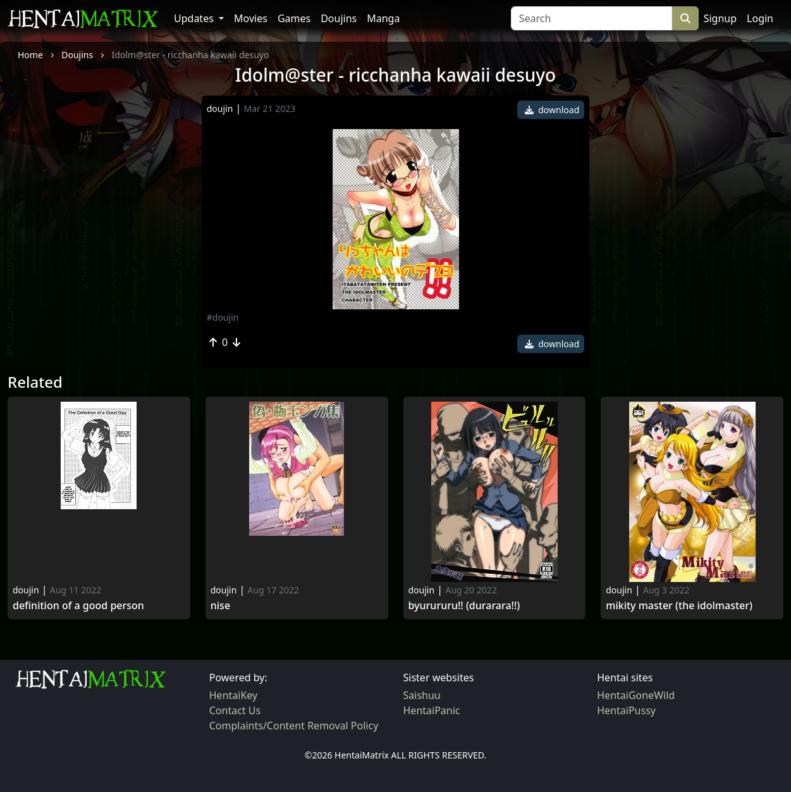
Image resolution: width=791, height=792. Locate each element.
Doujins (339, 18)
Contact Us (235, 710)
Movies (250, 18)
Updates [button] (195, 18)
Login (760, 18)
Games (294, 18)
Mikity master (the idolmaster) (679, 606)
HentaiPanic (431, 710)
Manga (383, 18)
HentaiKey (233, 695)
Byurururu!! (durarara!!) (464, 606)
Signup (720, 18)
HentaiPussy (626, 710)
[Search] (591, 18)
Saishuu (422, 695)
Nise (220, 606)
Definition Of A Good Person (78, 606)
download (552, 110)
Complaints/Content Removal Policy (294, 726)
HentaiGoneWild (636, 695)
